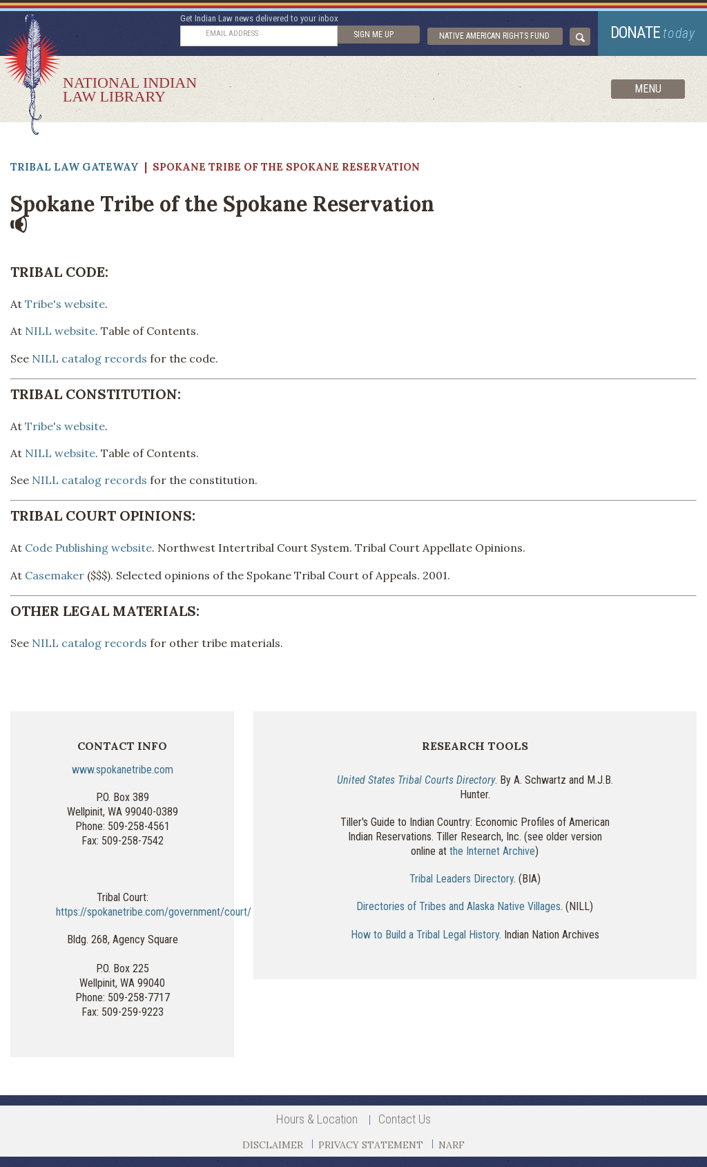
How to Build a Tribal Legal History (425, 934)
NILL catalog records (89, 358)
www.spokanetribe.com (122, 769)
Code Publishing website (88, 547)
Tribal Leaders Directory (461, 878)
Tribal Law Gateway (74, 166)
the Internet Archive (492, 851)
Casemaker (54, 575)
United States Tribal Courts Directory (416, 780)
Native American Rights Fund (494, 36)
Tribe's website (65, 304)
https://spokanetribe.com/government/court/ (153, 911)
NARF (451, 1145)
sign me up (374, 34)
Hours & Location (317, 1119)
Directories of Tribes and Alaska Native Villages (458, 906)
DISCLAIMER (272, 1145)
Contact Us (404, 1119)
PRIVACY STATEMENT (370, 1145)
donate (652, 32)
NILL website (60, 331)
